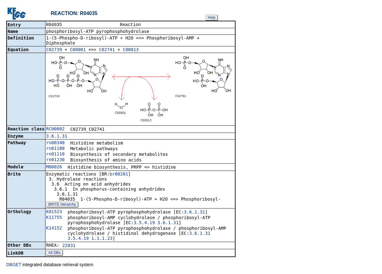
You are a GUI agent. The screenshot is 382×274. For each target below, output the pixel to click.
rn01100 (55, 148)
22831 (69, 246)
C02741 (107, 50)
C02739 (54, 50)
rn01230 (55, 160)
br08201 (118, 174)
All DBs (54, 253)
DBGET (13, 265)
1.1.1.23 (101, 238)
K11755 (54, 217)
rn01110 (55, 154)
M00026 (54, 167)
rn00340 (55, 143)
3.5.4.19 (144, 223)
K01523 (54, 212)
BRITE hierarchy (62, 205)
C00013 (131, 50)
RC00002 (55, 129)
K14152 (54, 228)
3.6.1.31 (56, 136)
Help (211, 17)
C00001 (78, 50)
